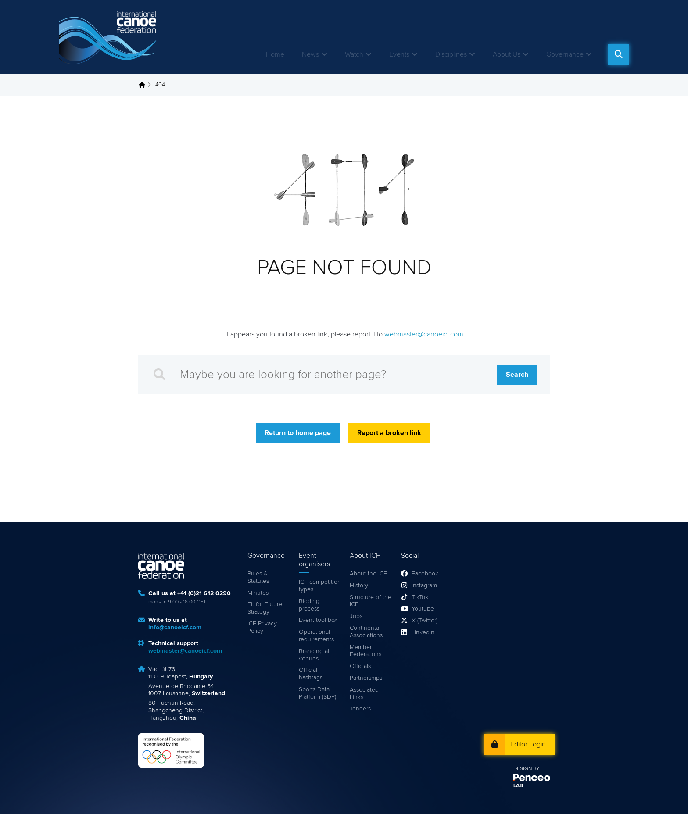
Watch (354, 54)
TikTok (420, 597)
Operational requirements (316, 636)
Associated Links (364, 693)
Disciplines (451, 54)
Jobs (356, 616)
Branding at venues (314, 655)
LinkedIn (423, 632)
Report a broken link (389, 432)
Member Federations (365, 651)
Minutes (258, 593)
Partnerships (366, 678)
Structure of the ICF (370, 601)
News (310, 54)
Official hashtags (310, 674)
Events (399, 54)
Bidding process (309, 605)
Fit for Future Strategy (264, 608)
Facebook (425, 574)
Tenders (360, 709)
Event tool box (318, 620)
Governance (565, 54)
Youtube (423, 609)
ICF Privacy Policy (262, 627)
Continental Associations (366, 632)
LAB (518, 786)
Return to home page (298, 432)
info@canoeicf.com (174, 628)
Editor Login (528, 744)
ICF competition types (320, 586)
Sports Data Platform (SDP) (317, 693)
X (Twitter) (424, 621)
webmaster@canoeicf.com (423, 334)
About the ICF (368, 574)
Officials (360, 666)
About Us (506, 54)
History (359, 585)
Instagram (424, 585)
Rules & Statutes (258, 577)
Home (275, 54)
